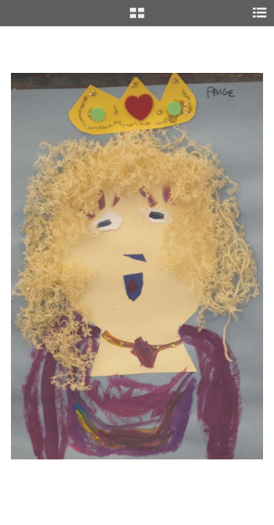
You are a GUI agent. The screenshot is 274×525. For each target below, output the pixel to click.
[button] (137, 18)
